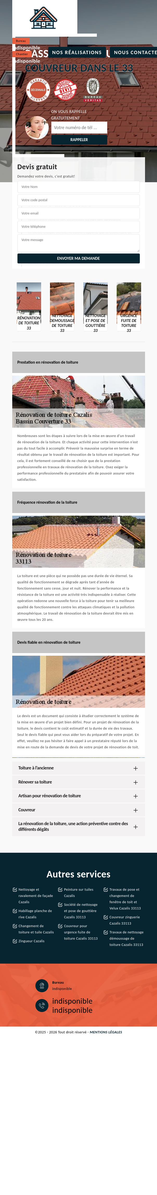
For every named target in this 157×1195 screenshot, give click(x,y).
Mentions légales (106, 1032)
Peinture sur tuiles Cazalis (78, 892)
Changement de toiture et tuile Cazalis (36, 929)
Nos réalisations (77, 52)
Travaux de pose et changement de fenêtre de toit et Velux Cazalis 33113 (125, 899)
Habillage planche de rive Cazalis (35, 914)
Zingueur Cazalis (32, 941)
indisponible (26, 48)
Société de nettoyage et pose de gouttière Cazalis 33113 (81, 910)
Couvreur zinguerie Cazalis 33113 (125, 920)
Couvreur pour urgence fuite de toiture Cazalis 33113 (81, 932)
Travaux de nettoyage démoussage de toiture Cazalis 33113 (127, 938)
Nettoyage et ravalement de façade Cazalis (36, 895)
